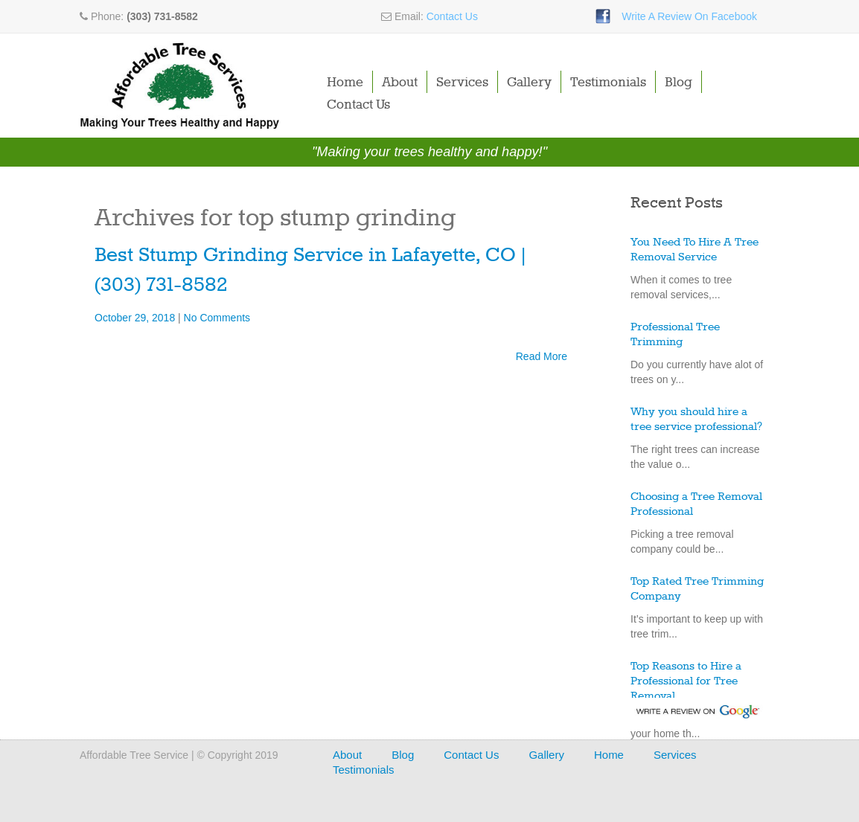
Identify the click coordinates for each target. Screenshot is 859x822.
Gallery (529, 82)
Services (462, 82)
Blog (678, 82)
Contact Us (452, 16)
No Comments (217, 318)
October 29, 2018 (136, 318)
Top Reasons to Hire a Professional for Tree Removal (685, 681)
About (400, 82)
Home (345, 82)
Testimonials (608, 82)
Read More (541, 356)
